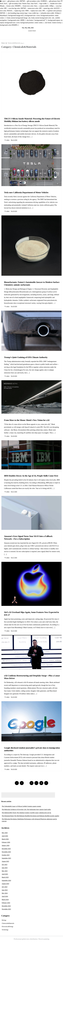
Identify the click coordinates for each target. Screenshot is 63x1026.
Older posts (55, 777)
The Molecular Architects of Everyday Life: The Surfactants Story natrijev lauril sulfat (26, 809)
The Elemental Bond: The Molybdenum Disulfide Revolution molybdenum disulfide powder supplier (30, 816)
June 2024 (5, 890)
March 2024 (5, 899)
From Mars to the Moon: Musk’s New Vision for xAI (27, 420)
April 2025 (5, 874)
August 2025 (5, 861)
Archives (5, 828)
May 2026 (5, 832)
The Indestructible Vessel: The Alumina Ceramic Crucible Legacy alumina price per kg (26, 812)
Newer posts (8, 777)
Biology (4, 920)
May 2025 (5, 871)
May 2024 (5, 893)
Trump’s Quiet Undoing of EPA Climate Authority (25, 357)
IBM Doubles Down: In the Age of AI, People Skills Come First (31, 476)
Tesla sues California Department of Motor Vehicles (26, 192)
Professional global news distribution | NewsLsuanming (31, 939)
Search (59, 795)
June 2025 (5, 867)
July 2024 (4, 887)
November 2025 (6, 852)
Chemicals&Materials (9, 114)
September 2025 (6, 858)
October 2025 (6, 855)
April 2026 (5, 836)
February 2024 (6, 902)
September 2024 (6, 880)
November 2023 (6, 909)
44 (41, 783)
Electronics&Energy (7, 926)
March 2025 (5, 877)
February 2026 (6, 842)
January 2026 (5, 845)
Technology (5, 929)
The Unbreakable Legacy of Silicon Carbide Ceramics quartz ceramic (21, 806)
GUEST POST (32, 31)
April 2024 (5, 896)
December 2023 (6, 906)
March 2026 (5, 839)
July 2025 (4, 864)
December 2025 (6, 848)
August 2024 (5, 883)
